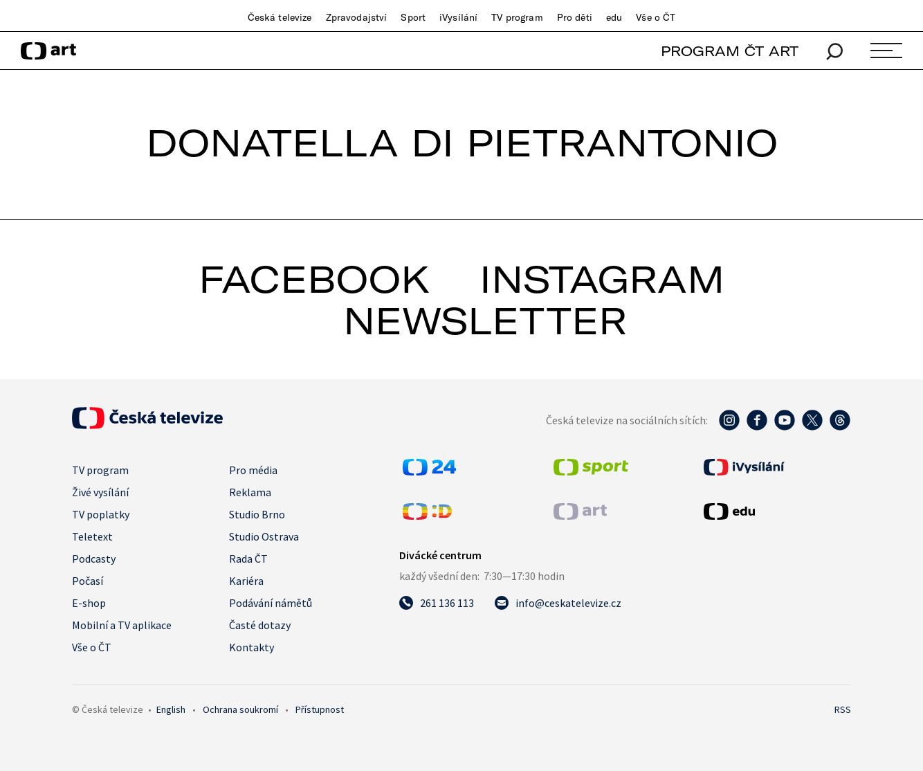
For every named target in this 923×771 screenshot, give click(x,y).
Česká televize (280, 17)
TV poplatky (100, 514)
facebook (314, 278)
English (170, 709)
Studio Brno (257, 514)
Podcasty (94, 558)
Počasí (87, 581)
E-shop (89, 603)
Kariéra (246, 581)
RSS (842, 709)
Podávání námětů (270, 603)
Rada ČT (248, 558)
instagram (601, 278)
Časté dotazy (260, 625)
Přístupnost (319, 709)
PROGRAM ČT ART (729, 51)
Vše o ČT (655, 17)
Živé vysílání (100, 492)
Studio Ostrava (264, 536)
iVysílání (458, 17)
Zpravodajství (356, 17)
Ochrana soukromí (240, 709)
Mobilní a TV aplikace (122, 625)
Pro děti (574, 17)
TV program (516, 17)
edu (614, 17)
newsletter (485, 320)
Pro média (253, 470)
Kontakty (251, 647)
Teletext (92, 536)
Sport (413, 17)
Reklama (250, 492)
